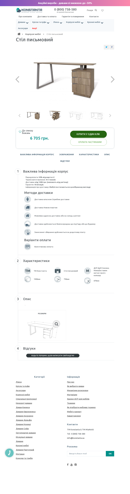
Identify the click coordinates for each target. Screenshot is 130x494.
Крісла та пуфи (39, 22)
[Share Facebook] (112, 47)
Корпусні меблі (73, 22)
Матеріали (72, 395)
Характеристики (89, 154)
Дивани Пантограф (25, 450)
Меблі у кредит (74, 412)
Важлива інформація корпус (37, 154)
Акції (34, 28)
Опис (107, 154)
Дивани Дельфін (24, 420)
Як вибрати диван (75, 386)
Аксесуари (23, 28)
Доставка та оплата (46, 16)
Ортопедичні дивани (26, 433)
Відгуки (65, 161)
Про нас (70, 382)
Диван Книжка (23, 407)
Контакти (94, 16)
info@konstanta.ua (75, 438)
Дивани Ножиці (23, 424)
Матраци (20, 454)
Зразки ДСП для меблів (78, 399)
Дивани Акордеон (24, 416)
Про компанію (25, 16)
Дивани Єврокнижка (26, 412)
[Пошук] (95, 10)
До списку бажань (26, 131)
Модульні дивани (24, 437)
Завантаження (74, 416)
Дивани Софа (22, 429)
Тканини (71, 403)
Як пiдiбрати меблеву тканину (81, 407)
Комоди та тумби (24, 458)
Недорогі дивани (24, 403)
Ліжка (56, 22)
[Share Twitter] (106, 47)
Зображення (66, 154)
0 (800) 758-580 (65, 10)
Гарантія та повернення (73, 16)
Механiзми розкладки (77, 390)
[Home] (19, 34)
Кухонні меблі (93, 22)
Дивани (21, 22)
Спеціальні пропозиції (26, 399)
